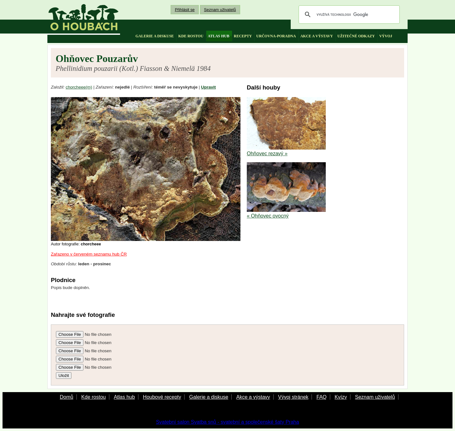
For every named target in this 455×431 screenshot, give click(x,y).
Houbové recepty (162, 397)
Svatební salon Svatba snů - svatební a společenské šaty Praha (227, 422)
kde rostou (190, 36)
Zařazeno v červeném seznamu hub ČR (89, 254)
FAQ (321, 397)
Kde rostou (93, 397)
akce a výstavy (316, 36)
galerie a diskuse (155, 36)
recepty (243, 36)
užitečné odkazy (356, 36)
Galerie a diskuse (208, 397)
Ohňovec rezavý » (267, 153)
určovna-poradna (276, 36)
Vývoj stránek (293, 397)
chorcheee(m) (79, 87)
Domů (66, 397)
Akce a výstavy (253, 397)
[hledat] (348, 14)
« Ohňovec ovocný (268, 216)
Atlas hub (124, 397)
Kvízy (341, 397)
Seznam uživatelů (220, 9)
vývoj (385, 36)
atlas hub (218, 36)
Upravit (208, 87)
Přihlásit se (185, 9)
